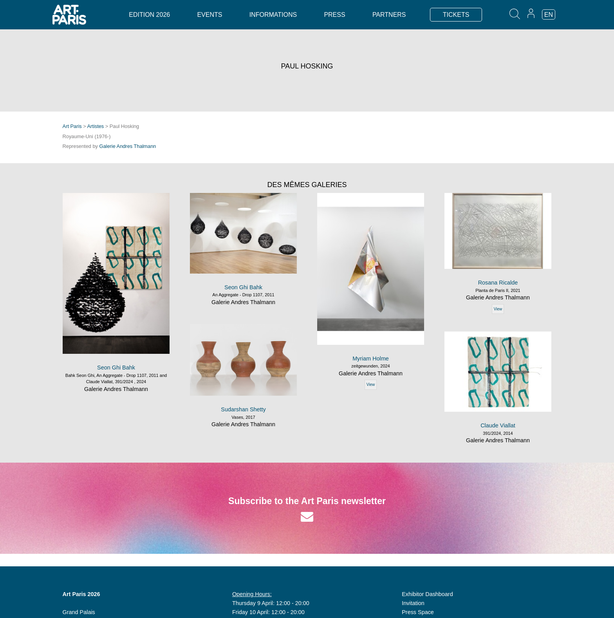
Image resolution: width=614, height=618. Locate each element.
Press (334, 14)
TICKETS (456, 14)
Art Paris (72, 126)
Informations (273, 14)
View (371, 384)
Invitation (413, 603)
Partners (389, 14)
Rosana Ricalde (498, 282)
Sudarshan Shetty (243, 409)
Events (209, 14)
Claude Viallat (497, 425)
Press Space (418, 612)
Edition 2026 (149, 14)
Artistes (95, 126)
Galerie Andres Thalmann (127, 146)
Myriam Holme (370, 358)
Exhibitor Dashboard (427, 594)
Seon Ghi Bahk (116, 367)
